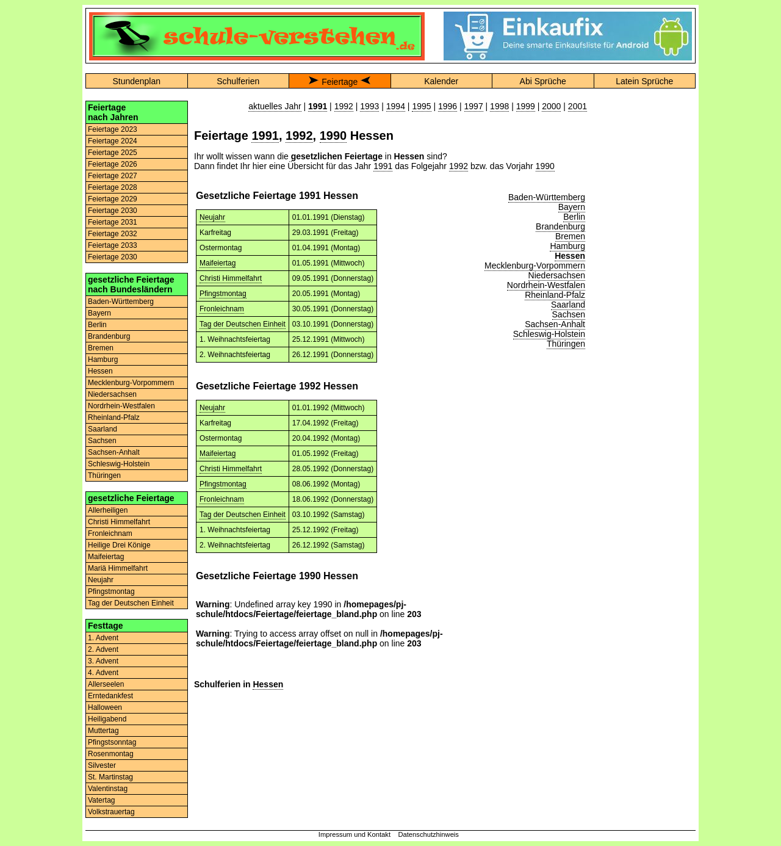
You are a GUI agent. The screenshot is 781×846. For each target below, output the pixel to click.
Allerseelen (106, 684)
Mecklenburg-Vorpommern (131, 382)
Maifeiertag (106, 556)
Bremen (100, 348)
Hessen (100, 371)
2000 (551, 106)
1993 (369, 106)
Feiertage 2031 (112, 222)
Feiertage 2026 (112, 164)
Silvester (102, 765)
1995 (421, 106)
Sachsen (102, 440)
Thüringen (104, 475)
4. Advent (103, 672)
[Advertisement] (644, 284)
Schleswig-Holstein (118, 464)
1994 (395, 106)
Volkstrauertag (111, 812)
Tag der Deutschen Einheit (131, 603)
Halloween (105, 707)
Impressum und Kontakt (354, 834)
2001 (577, 106)
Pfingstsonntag (112, 742)
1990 (333, 135)
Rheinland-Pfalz (114, 417)
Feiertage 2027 (112, 176)
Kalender (441, 81)
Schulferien (238, 81)
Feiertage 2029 (112, 199)
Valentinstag (108, 788)
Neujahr (100, 580)
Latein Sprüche (644, 81)
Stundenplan (136, 81)
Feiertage (340, 82)
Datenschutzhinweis (428, 834)
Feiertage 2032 (112, 234)
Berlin (97, 324)
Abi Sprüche (543, 81)
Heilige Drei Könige (119, 545)
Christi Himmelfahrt (119, 522)
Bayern (99, 313)
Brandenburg (109, 336)
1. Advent (103, 638)
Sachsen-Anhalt (114, 452)
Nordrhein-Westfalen (121, 406)
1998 (499, 106)
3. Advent (103, 661)
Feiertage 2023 (112, 129)
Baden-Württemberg (121, 301)
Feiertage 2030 (112, 210)
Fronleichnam (110, 533)
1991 (265, 135)
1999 (525, 106)
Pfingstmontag (111, 591)
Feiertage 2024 (112, 141)
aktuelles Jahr (274, 106)
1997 (473, 106)
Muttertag (103, 730)
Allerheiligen (108, 510)
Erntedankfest (110, 696)
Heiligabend (107, 719)
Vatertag (101, 800)
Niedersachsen (112, 394)
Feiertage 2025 (112, 152)
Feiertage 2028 (112, 187)
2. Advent (103, 649)
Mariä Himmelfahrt (118, 568)
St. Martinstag (110, 777)
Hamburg (103, 359)
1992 (343, 106)
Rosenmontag (111, 754)
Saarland (102, 429)
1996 (447, 106)
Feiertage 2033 (112, 245)
